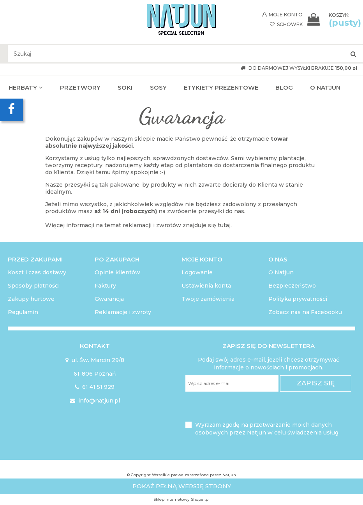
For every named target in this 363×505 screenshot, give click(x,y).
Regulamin (23, 312)
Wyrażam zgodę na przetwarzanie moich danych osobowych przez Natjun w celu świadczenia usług (266, 428)
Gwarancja (109, 298)
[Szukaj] (353, 54)
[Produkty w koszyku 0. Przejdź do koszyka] (334, 19)
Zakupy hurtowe (31, 298)
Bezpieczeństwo (292, 285)
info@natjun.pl (95, 400)
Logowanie (197, 272)
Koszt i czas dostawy (37, 272)
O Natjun (281, 272)
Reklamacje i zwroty (123, 312)
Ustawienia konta (206, 285)
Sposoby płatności (34, 285)
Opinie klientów (117, 272)
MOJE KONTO (283, 15)
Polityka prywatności (297, 298)
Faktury (105, 285)
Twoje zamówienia (208, 298)
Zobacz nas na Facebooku (305, 312)
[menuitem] (25, 87)
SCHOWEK (286, 24)
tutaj (224, 225)
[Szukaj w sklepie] (185, 53)
